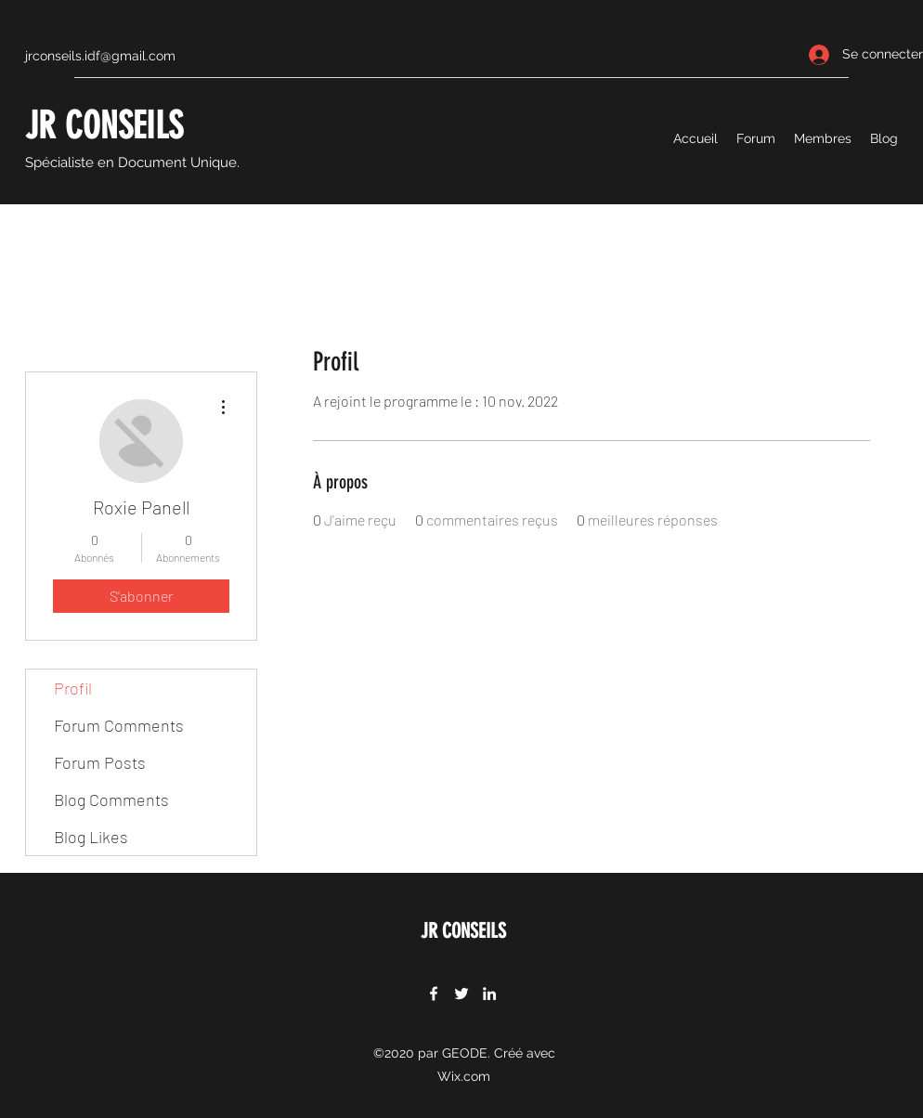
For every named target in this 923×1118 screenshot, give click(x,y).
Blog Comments (111, 799)
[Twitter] (461, 993)
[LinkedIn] (489, 993)
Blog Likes (91, 836)
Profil (73, 688)
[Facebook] (433, 993)
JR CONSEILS (104, 126)
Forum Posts (100, 762)
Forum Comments (119, 725)
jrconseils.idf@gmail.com (100, 55)
